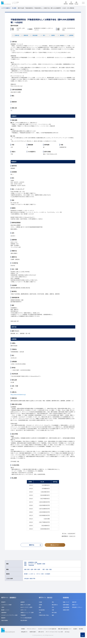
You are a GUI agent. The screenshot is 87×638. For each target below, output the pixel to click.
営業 (25, 562)
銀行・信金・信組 (47, 569)
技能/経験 (33, 35)
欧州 (42, 574)
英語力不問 (32, 578)
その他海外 (47, 574)
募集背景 (24, 35)
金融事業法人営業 (32, 562)
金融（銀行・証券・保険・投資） (32, 569)
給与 (43, 35)
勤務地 (52, 35)
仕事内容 (15, 35)
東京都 (25, 574)
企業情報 (70, 35)
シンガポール (31, 574)
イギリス (38, 574)
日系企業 (26, 578)
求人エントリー (55, 545)
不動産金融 (31, 565)
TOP (82, 635)
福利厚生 (61, 35)
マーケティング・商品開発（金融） (37, 564)
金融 (25, 564)
